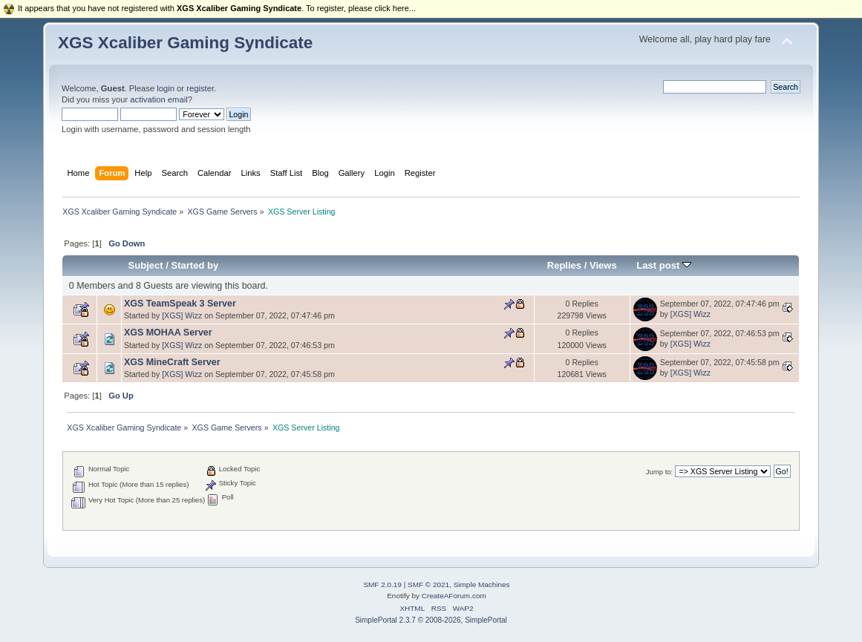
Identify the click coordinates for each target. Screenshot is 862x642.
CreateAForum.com (454, 596)
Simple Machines (482, 584)
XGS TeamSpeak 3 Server (180, 303)
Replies (564, 265)
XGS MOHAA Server (168, 332)
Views (603, 265)
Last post (663, 265)
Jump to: (659, 472)
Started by (195, 265)
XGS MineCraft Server (172, 362)
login (165, 88)
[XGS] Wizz (182, 315)
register (200, 88)
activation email (158, 99)
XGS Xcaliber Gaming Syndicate (185, 42)
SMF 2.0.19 (382, 584)
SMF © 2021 (428, 584)
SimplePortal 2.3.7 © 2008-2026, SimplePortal (431, 620)
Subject (145, 265)
